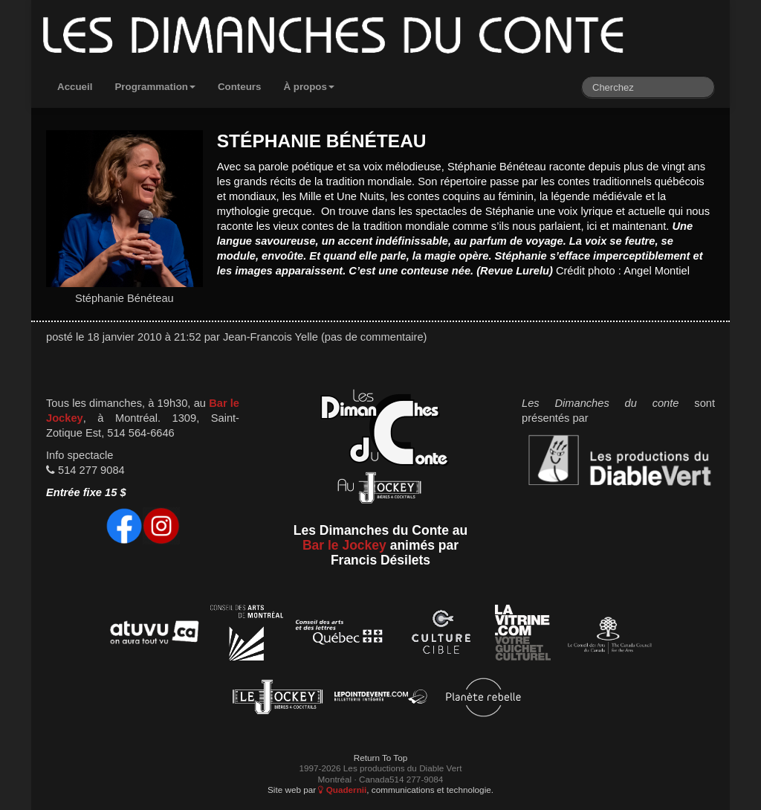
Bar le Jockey (344, 545)
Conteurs (240, 86)
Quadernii (342, 789)
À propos (308, 86)
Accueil (74, 86)
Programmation (154, 86)
